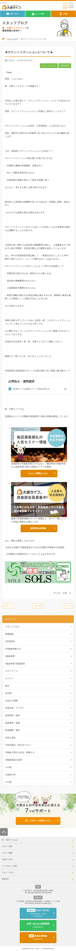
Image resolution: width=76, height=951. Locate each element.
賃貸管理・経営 (12, 715)
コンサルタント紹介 (9, 866)
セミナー (9, 678)
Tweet (9, 72)
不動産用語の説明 (13, 760)
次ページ (66, 606)
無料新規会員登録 (38, 528)
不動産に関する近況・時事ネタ (20, 752)
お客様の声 (10, 775)
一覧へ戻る (38, 606)
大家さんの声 (7, 859)
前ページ (9, 606)
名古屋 (8, 693)
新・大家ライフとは (9, 840)
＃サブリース (11, 671)
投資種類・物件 (12, 730)
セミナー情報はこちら (38, 473)
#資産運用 (10, 656)
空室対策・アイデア (14, 708)
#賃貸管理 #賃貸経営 (15, 664)
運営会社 (5, 879)
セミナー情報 (7, 853)
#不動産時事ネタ (13, 649)
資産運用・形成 (12, 723)
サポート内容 (7, 846)
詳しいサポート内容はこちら (38, 820)
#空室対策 (65, 65)
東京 (7, 686)
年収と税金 (10, 738)
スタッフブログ (48, 65)
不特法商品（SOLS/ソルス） (18, 745)
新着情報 (9, 634)
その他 (8, 767)
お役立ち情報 (11, 701)
